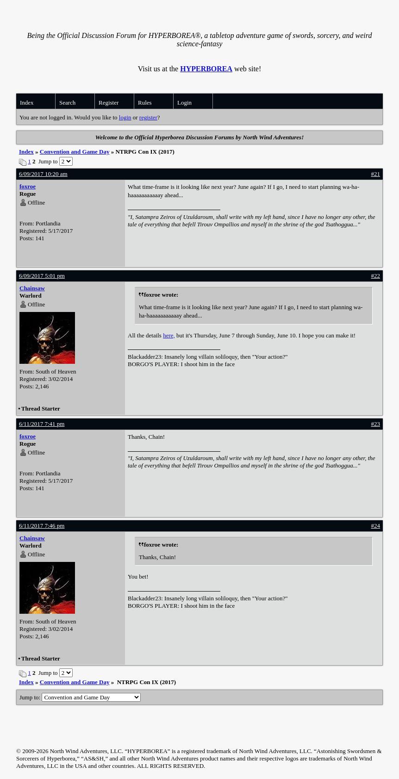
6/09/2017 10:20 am (43, 173)
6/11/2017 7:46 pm (41, 525)
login (125, 117)
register (148, 117)
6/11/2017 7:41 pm (41, 423)
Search (67, 102)
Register (108, 102)
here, (169, 335)
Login (184, 102)
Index (27, 102)
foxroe (27, 186)
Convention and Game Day (75, 151)
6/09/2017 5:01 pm (42, 275)
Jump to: (80, 697)
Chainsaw (32, 288)
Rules (145, 102)
